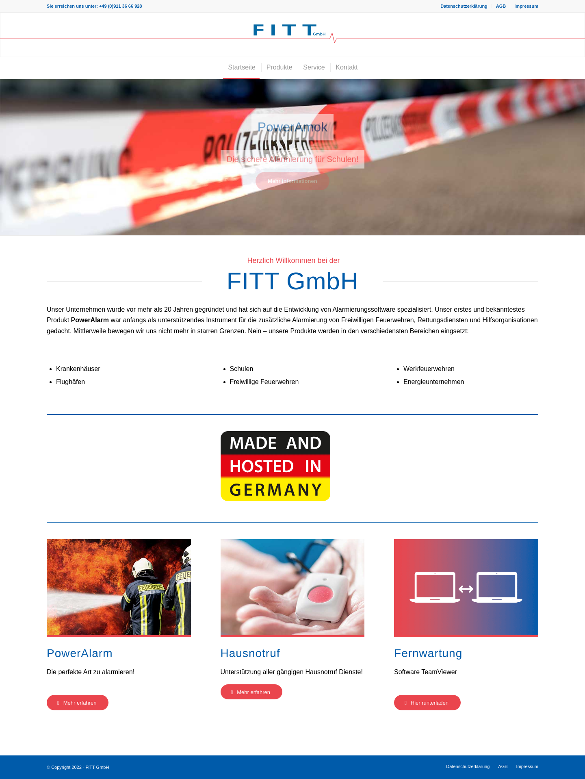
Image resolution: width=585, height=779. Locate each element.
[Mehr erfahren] (77, 702)
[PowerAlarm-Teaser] (119, 587)
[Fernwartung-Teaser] (466, 587)
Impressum (526, 6)
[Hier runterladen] (427, 702)
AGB (501, 6)
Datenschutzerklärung (464, 6)
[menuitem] (464, 6)
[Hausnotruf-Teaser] (293, 587)
